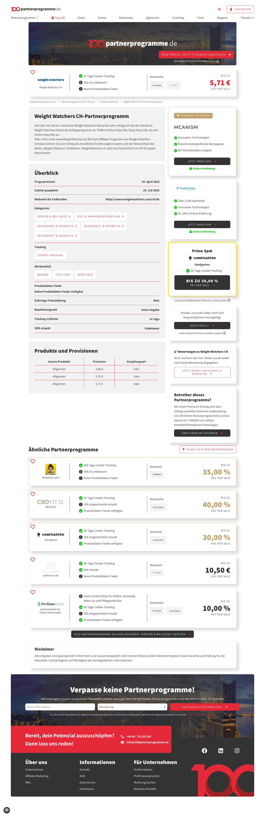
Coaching (178, 18)
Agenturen (152, 18)
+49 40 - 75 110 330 (136, 739)
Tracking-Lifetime (46, 318)
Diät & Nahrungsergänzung (100, 216)
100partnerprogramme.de (42, 101)
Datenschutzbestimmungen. (201, 717)
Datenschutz (87, 785)
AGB (82, 779)
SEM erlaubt (42, 328)
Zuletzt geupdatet (46, 190)
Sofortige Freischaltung (50, 300)
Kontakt (85, 772)
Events (102, 18)
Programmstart (44, 181)
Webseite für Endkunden (50, 199)
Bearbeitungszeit (45, 309)
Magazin (222, 18)
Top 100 (58, 18)
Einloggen (240, 9)
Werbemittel (42, 266)
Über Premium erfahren (202, 435)
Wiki (28, 785)
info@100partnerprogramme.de (145, 744)
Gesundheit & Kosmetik (57, 226)
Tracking (40, 247)
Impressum (87, 791)
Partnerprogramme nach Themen (78, 101)
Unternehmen (34, 772)
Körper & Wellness (109, 101)
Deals (81, 18)
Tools (200, 18)
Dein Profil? (202, 326)
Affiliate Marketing (36, 779)
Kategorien (41, 208)
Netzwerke (126, 18)
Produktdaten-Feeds (48, 285)
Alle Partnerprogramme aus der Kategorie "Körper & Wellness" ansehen (132, 636)
